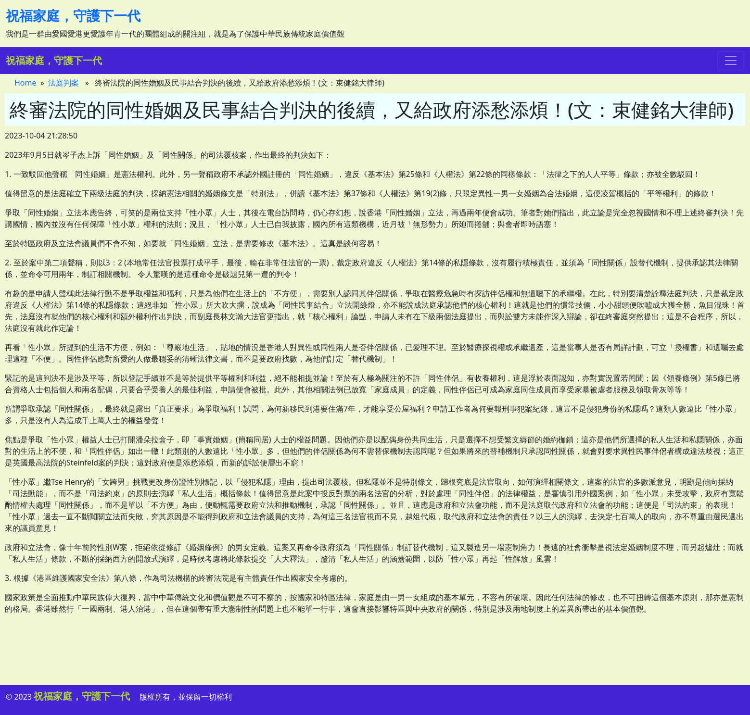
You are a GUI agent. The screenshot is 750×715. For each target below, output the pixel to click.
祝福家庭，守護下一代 (73, 15)
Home (25, 82)
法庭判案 (63, 82)
